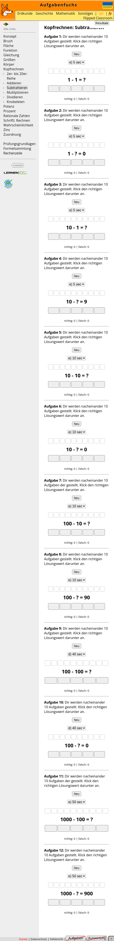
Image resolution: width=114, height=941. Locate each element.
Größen (9, 59)
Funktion (10, 50)
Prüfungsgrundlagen (19, 143)
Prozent (9, 111)
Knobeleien (16, 101)
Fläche (8, 45)
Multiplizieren (17, 92)
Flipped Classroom (98, 18)
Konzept (9, 36)
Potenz (8, 106)
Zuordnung (12, 134)
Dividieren (15, 97)
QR (101, 13)
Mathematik (65, 13)
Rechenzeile (12, 153)
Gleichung (11, 55)
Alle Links (9, 29)
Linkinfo (18, 165)
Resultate (102, 23)
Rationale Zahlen (16, 115)
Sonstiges (85, 13)
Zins (6, 129)
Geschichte (44, 13)
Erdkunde (25, 13)
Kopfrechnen (13, 69)
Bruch (8, 41)
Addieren (14, 83)
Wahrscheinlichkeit (18, 125)
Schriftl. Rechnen (16, 120)
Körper (8, 64)
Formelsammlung (17, 148)
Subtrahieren (17, 87)
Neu (76, 54)
